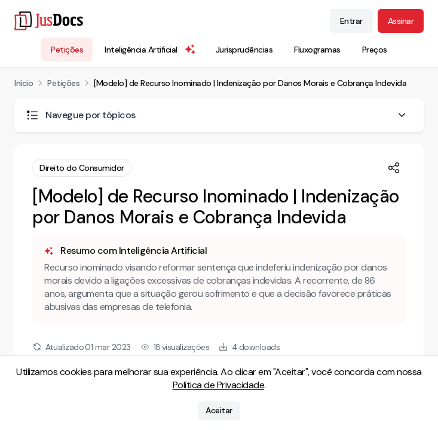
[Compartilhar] (394, 168)
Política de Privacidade (219, 385)
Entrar (351, 21)
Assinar (401, 21)
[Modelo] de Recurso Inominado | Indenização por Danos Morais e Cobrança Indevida (250, 83)
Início (23, 83)
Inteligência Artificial (151, 50)
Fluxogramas (317, 49)
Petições (67, 49)
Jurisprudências (244, 49)
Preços (374, 49)
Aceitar (219, 411)
